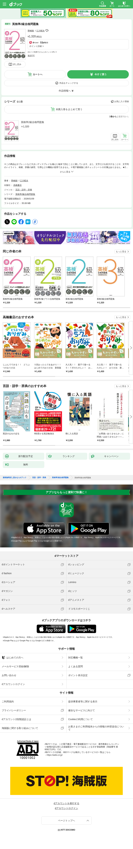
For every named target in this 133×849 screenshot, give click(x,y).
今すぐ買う (101, 74)
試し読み (17, 64)
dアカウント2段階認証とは (16, 719)
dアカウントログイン (13, 684)
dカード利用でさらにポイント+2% (41, 52)
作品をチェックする (68, 83)
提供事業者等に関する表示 (82, 701)
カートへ (37, 74)
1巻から (113, 117)
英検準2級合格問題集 (32, 122)
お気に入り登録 (121, 101)
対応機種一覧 (75, 657)
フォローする (47, 30)
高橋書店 (17, 185)
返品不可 (31, 55)
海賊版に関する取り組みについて (20, 728)
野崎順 (31, 31)
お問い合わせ (9, 675)
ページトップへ (66, 820)
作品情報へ (65, 90)
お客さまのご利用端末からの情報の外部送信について (96, 728)
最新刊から (123, 117)
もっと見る (121, 251)
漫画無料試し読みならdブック (14, 477)
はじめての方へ (12, 657)
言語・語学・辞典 (23, 189)
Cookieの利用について (80, 719)
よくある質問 (75, 666)
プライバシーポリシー (14, 710)
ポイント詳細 (35, 46)
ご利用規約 (8, 701)
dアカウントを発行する (66, 803)
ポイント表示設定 (78, 675)
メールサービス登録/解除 (15, 666)
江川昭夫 (40, 31)
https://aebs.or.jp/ (55, 755)
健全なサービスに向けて (81, 710)
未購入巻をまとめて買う (69, 109)
